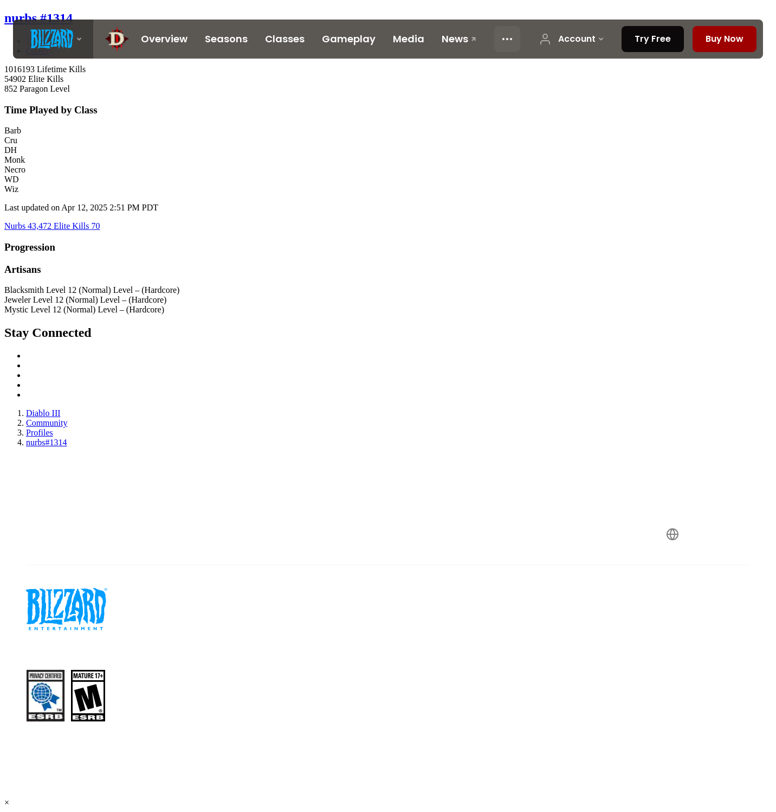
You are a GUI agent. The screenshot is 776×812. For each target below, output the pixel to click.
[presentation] (53, 39)
